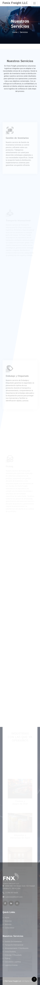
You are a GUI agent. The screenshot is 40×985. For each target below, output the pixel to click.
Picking (7, 958)
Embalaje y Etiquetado (13, 955)
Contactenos (9, 928)
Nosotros (8, 921)
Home (14, 32)
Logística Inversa (11, 965)
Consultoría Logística (13, 962)
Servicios (8, 924)
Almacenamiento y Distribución (16, 948)
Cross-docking (10, 952)
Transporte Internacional (14, 945)
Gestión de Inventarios (13, 942)
